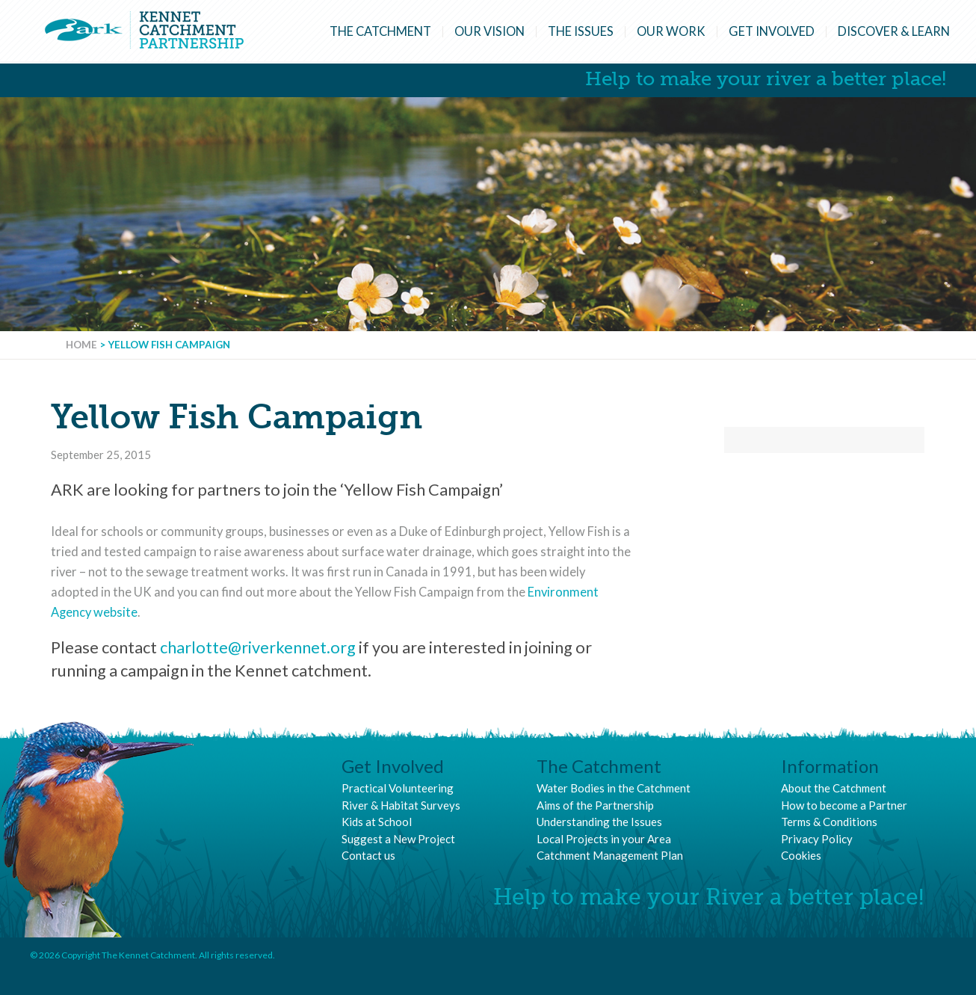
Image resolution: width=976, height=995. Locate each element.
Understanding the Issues (599, 821)
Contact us (368, 855)
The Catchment (380, 31)
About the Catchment (833, 788)
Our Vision (489, 31)
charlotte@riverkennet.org (258, 647)
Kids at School (377, 821)
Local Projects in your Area (604, 838)
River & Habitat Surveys (401, 805)
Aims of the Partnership (595, 805)
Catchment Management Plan (610, 855)
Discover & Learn (894, 31)
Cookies (801, 855)
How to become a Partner (844, 805)
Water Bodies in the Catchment (614, 788)
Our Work (671, 31)
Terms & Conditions (829, 821)
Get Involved (772, 31)
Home (81, 345)
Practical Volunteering (398, 788)
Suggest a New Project (398, 838)
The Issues (581, 31)
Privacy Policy (817, 838)
